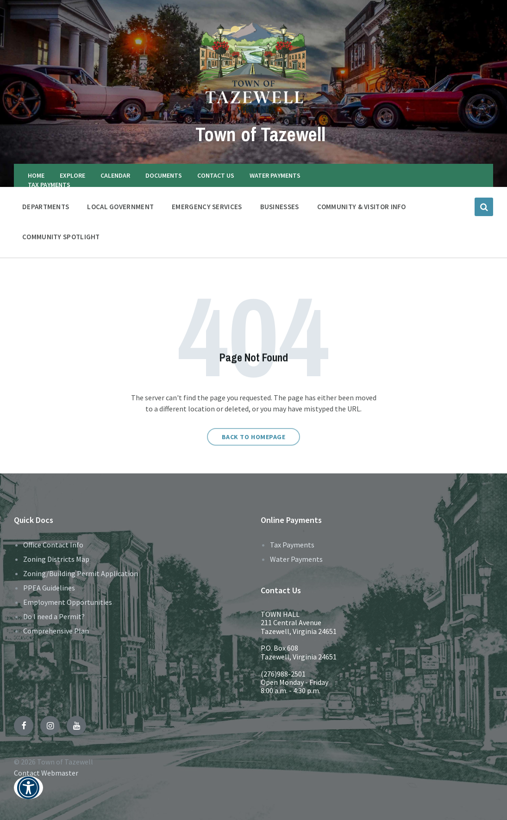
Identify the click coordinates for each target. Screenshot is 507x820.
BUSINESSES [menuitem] (279, 206)
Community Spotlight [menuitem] (61, 236)
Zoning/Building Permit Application (80, 573)
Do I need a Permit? (54, 616)
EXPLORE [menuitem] (72, 175)
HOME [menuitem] (36, 175)
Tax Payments (292, 544)
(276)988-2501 (283, 673)
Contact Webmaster (46, 772)
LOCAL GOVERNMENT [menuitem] (120, 206)
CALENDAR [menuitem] (115, 175)
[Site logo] (253, 112)
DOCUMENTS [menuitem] (163, 175)
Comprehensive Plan (56, 630)
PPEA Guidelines (49, 587)
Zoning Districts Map (56, 559)
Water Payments (296, 559)
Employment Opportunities (67, 602)
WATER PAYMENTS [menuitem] (275, 175)
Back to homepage (254, 437)
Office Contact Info (53, 544)
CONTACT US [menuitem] (215, 175)
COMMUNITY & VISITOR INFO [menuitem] (361, 206)
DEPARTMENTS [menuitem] (45, 206)
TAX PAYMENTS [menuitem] (49, 184)
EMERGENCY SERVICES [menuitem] (207, 206)
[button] (28, 793)
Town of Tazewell (261, 133)
